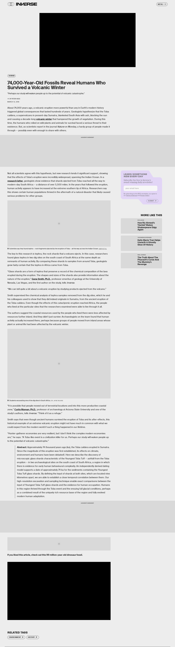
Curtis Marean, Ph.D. (25, 409)
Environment (15, 637)
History (31, 637)
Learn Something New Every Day (135, 176)
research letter (15, 180)
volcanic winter (44, 119)
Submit (151, 202)
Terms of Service (131, 196)
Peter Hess (16, 99)
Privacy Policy (144, 196)
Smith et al (103, 249)
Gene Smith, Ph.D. (41, 279)
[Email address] (140, 189)
